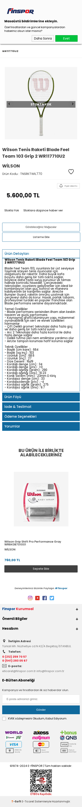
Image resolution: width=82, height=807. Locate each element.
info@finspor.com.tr (50, 671)
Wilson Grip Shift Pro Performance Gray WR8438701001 (32, 543)
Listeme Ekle (41, 237)
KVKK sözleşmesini (20, 718)
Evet (66, 38)
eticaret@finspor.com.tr (19, 671)
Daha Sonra (43, 38)
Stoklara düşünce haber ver (43, 210)
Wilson (10, 549)
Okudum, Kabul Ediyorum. (34, 718)
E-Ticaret (28, 801)
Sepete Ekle (41, 569)
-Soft (16, 801)
